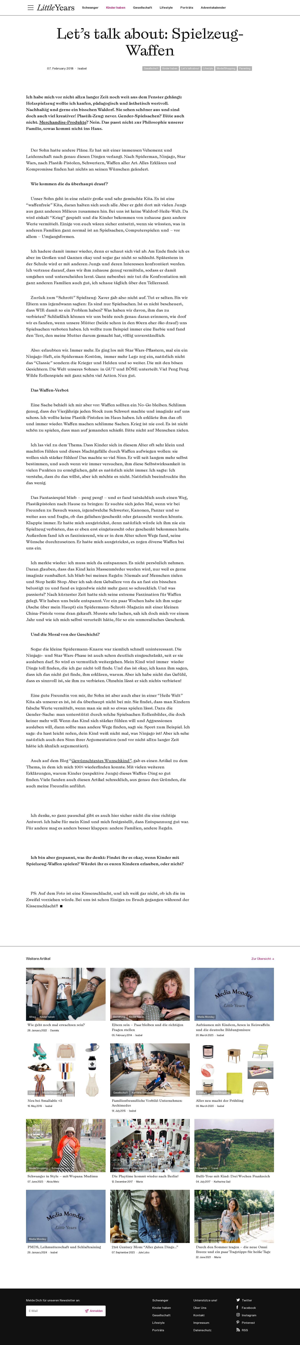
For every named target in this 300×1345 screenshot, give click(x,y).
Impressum (201, 1323)
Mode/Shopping (226, 68)
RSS (245, 1330)
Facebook (249, 1308)
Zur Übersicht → (262, 959)
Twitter (247, 1300)
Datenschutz (202, 1330)
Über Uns (199, 1308)
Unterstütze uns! (205, 1300)
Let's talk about (190, 68)
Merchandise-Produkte (62, 122)
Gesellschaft (142, 8)
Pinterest (248, 1323)
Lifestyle (166, 8)
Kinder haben (115, 8)
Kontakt (199, 1315)
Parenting (244, 68)
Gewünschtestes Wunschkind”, (102, 760)
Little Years (55, 7)
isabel (82, 68)
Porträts (186, 8)
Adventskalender (213, 8)
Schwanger (90, 8)
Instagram (249, 1315)
